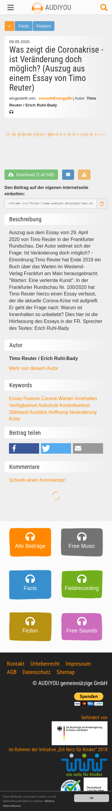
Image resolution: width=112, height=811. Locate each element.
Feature (43, 26)
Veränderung (83, 412)
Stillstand (19, 412)
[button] (9, 7)
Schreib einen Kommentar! (37, 480)
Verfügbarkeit (23, 405)
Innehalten (86, 398)
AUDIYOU (51, 7)
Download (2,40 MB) (31, 174)
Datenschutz (36, 672)
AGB (11, 672)
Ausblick (39, 412)
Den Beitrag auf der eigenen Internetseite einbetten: (46, 190)
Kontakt (15, 663)
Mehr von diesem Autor (33, 368)
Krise (14, 418)
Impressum (78, 663)
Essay (16, 398)
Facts (24, 26)
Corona (49, 398)
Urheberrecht (45, 663)
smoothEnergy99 (55, 98)
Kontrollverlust (74, 405)
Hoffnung (59, 412)
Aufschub (48, 405)
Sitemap (65, 672)
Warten (66, 398)
